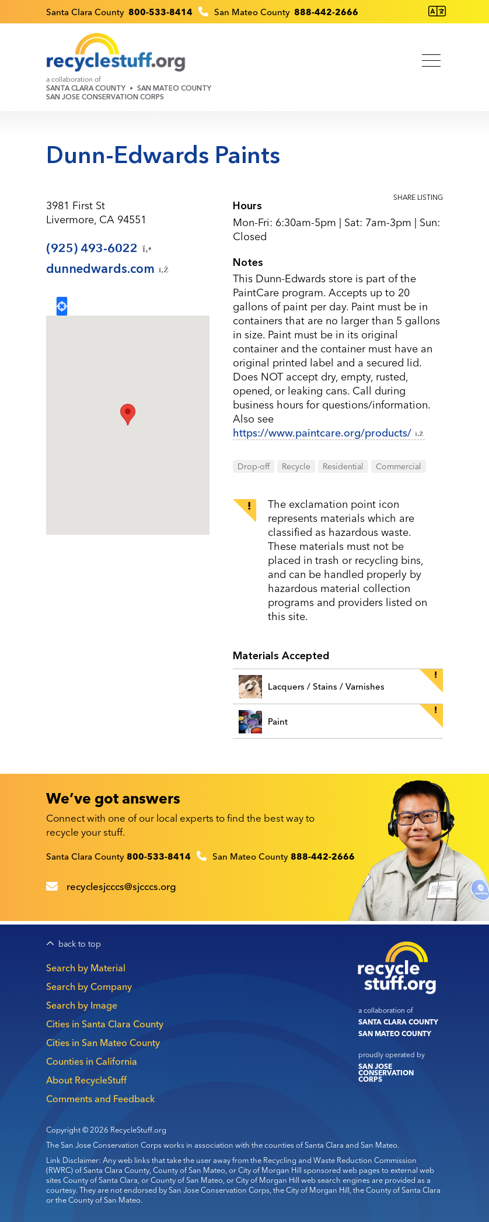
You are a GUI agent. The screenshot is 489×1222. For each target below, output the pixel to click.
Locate (62, 306)
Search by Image (81, 1005)
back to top (79, 944)
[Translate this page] (437, 11)
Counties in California (91, 1061)
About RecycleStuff (86, 1080)
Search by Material (85, 968)
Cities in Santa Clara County (104, 1024)
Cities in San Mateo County (103, 1042)
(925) (99, 248)
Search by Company (89, 986)
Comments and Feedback (100, 1099)
